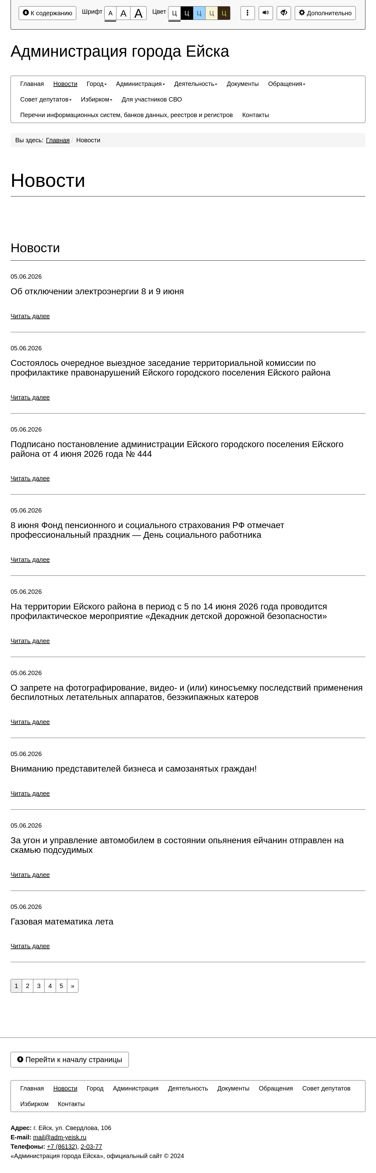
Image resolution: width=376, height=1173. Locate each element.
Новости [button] (65, 83)
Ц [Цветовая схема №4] (211, 13)
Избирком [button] (96, 99)
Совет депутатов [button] (46, 99)
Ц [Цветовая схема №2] (187, 13)
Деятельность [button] (196, 83)
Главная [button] (32, 83)
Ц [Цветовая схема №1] (174, 15)
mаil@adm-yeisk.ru (59, 1137)
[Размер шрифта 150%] (123, 13)
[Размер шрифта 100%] (110, 13)
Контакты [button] (255, 114)
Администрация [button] (140, 83)
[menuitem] (32, 84)
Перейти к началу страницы (69, 1059)
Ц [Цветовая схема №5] (224, 13)
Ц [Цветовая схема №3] (199, 13)
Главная (58, 140)
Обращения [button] (287, 83)
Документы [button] (243, 83)
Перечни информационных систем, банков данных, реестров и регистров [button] (126, 114)
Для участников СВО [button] (152, 99)
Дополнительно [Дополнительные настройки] (325, 13)
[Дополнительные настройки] (284, 13)
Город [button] (97, 83)
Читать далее (30, 316)
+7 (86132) (62, 1146)
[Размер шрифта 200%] (138, 13)
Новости (88, 140)
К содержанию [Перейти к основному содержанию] (47, 13)
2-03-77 (91, 1146)
